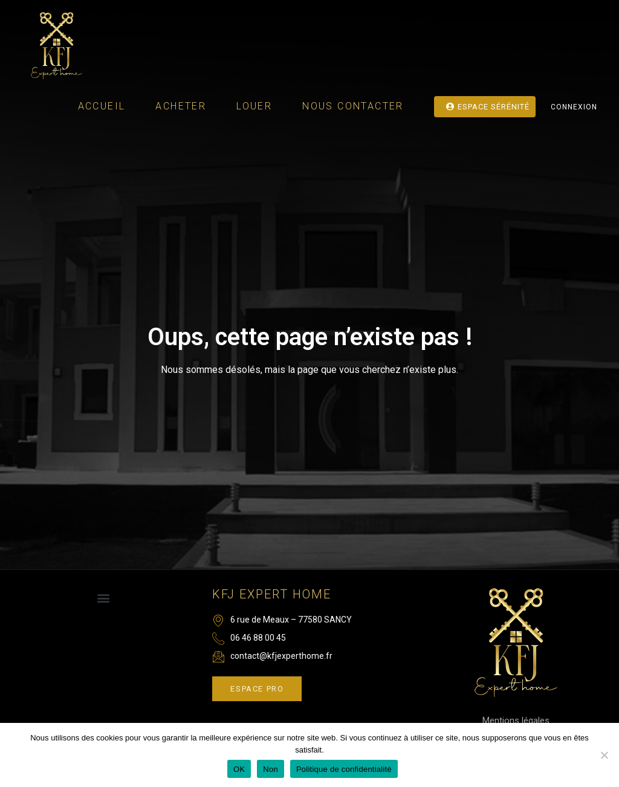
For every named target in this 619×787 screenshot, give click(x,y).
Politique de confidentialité (344, 769)
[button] (103, 598)
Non (270, 769)
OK (239, 769)
